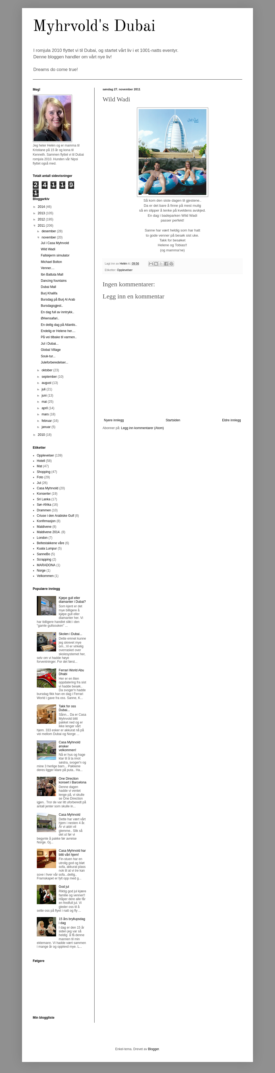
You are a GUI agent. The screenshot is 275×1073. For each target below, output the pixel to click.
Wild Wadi (48, 249)
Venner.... (48, 268)
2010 (42, 435)
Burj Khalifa (49, 293)
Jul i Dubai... (50, 343)
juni (45, 395)
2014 (42, 207)
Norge (41, 570)
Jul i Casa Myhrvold (55, 243)
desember (49, 231)
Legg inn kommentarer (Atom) (142, 428)
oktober (47, 370)
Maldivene (44, 527)
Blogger (153, 1049)
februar (47, 421)
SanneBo (43, 554)
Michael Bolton (51, 262)
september (50, 377)
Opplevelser (125, 270)
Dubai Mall (48, 287)
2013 (42, 213)
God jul (64, 887)
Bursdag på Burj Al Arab (58, 299)
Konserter (44, 493)
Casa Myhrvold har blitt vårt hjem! (72, 852)
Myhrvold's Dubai (94, 27)
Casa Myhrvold (47, 488)
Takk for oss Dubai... (67, 708)
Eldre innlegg (231, 420)
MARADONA (46, 565)
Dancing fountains (54, 281)
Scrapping (44, 559)
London (42, 538)
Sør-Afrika (44, 505)
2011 (42, 225)
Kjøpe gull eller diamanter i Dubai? (72, 600)
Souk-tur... (48, 356)
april (45, 408)
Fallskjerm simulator (55, 255)
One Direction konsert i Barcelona (72, 780)
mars (46, 414)
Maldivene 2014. (48, 532)
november (49, 237)
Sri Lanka (43, 499)
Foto (40, 477)
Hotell (41, 461)
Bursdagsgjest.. (52, 306)
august (47, 383)
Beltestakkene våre (50, 543)
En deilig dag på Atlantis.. (59, 325)
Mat (39, 466)
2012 (42, 219)
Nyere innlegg (114, 420)
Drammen (44, 510)
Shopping (43, 472)
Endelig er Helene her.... (58, 331)
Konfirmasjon (46, 521)
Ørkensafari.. (50, 318)
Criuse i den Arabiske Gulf (55, 516)
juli (44, 389)
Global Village (51, 350)
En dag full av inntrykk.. (57, 312)
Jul (39, 483)
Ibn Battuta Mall (52, 274)
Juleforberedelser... (54, 362)
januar (47, 427)
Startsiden (173, 420)
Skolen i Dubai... (70, 634)
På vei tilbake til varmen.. (59, 337)
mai (45, 402)
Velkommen (45, 576)
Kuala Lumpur (47, 548)
